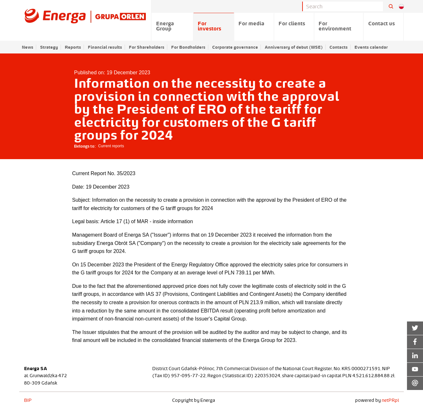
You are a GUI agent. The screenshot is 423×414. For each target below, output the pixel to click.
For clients (291, 23)
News (27, 47)
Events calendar (371, 47)
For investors (209, 26)
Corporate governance (235, 47)
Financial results (105, 47)
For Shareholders (146, 47)
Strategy (49, 47)
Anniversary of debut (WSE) (294, 47)
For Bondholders (188, 47)
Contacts (338, 47)
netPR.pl (390, 400)
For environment (335, 26)
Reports (73, 47)
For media (251, 23)
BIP (28, 400)
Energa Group (165, 26)
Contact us (381, 23)
